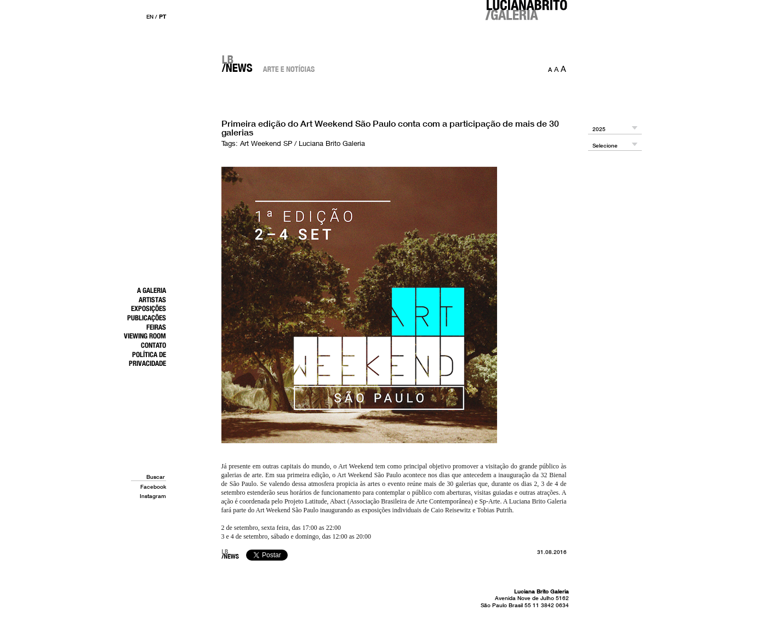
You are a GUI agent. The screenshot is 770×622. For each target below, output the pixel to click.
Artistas (152, 299)
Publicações (146, 317)
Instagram (153, 496)
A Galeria (151, 290)
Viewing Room (145, 335)
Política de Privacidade (147, 359)
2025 (599, 129)
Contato (153, 345)
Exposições (148, 308)
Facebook (153, 486)
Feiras (156, 327)
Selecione (605, 146)
